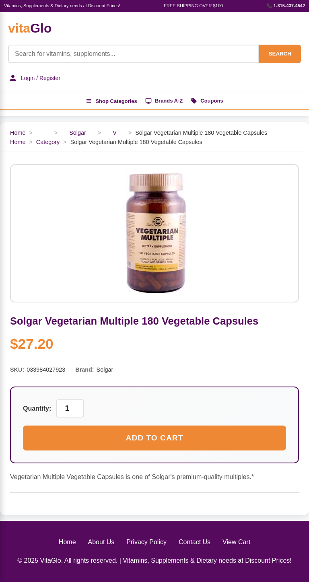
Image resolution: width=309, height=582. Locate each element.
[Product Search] (133, 54)
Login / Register (34, 78)
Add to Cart (154, 438)
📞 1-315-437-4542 (286, 5)
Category (48, 142)
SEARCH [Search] (280, 54)
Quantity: (37, 408)
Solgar (77, 133)
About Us (101, 542)
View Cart (236, 542)
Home (17, 133)
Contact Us (194, 542)
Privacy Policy (146, 542)
